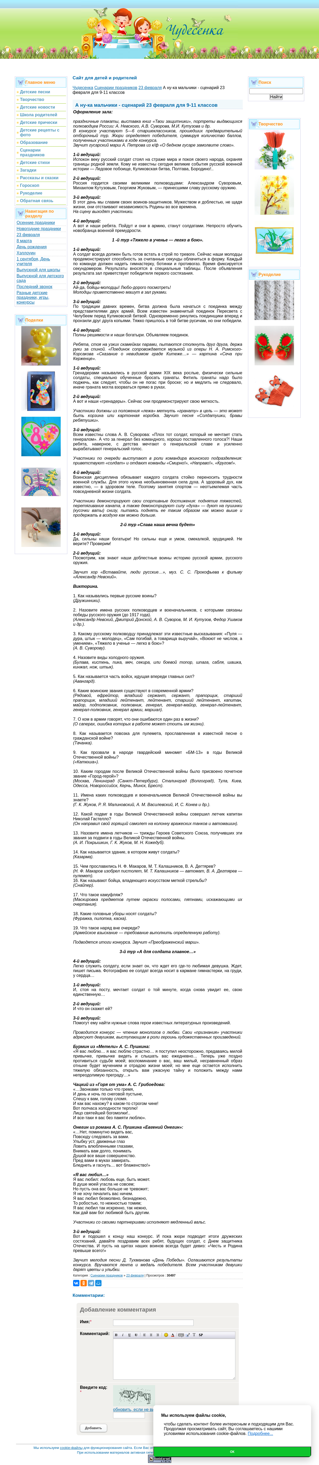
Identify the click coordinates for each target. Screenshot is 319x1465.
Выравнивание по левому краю (144, 1335)
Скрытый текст (181, 1335)
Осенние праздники (36, 222)
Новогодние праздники (39, 228)
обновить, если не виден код (141, 1409)
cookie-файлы (71, 1448)
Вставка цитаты (188, 1335)
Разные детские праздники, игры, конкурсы (33, 297)
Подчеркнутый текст (129, 1335)
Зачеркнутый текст (136, 1335)
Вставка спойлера (201, 1335)
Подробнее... (260, 1433)
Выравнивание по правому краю (158, 1335)
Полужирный (116, 1335)
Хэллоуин (26, 253)
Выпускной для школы (38, 270)
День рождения (32, 247)
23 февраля (28, 234)
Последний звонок (34, 286)
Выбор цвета (173, 1335)
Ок (232, 1452)
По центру (151, 1335)
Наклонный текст (123, 1335)
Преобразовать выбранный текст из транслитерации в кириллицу (194, 1335)
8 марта (24, 241)
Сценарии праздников (106, 1275)
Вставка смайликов (166, 1335)
